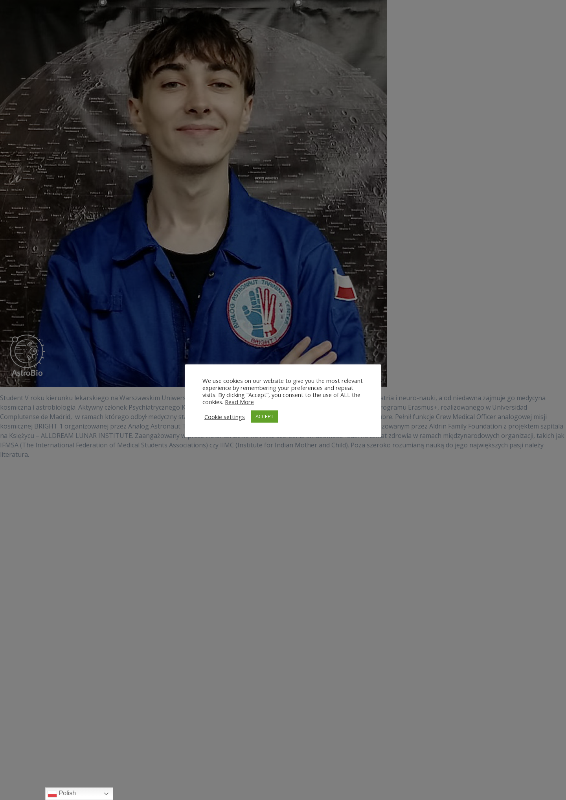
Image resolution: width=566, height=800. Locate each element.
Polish (62, 793)
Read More (239, 402)
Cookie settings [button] (224, 416)
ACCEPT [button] (264, 416)
